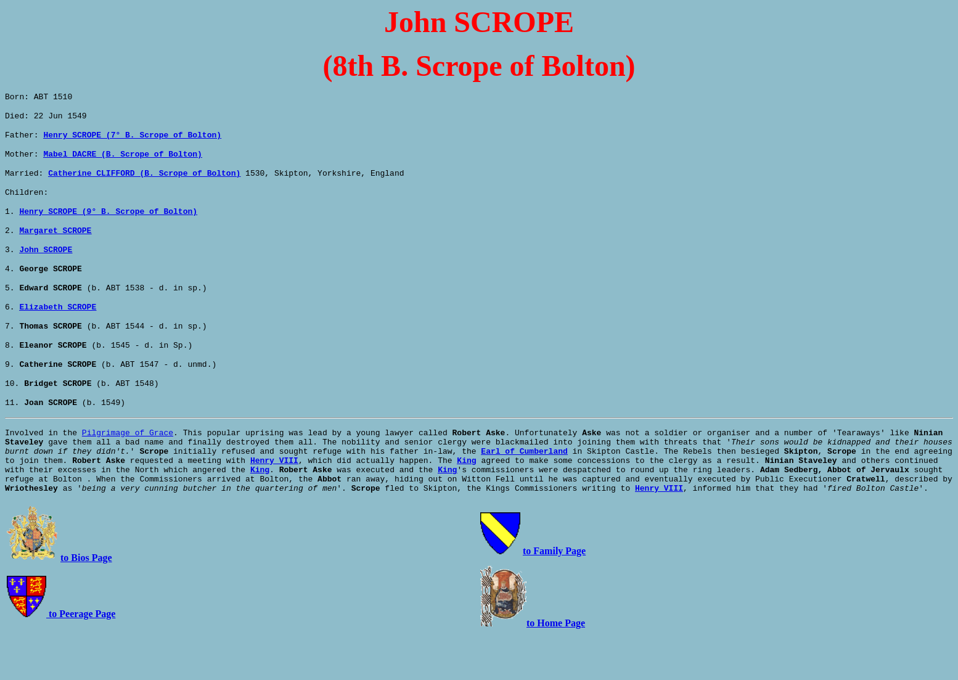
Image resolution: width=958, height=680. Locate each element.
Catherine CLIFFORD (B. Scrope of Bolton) (144, 181)
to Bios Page (86, 602)
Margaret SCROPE (55, 244)
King (466, 498)
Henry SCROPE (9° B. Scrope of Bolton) (108, 223)
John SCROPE (45, 265)
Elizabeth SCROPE (57, 328)
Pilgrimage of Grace (127, 465)
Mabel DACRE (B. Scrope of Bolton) (122, 160)
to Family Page (554, 595)
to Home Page (555, 667)
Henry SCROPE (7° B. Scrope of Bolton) (132, 139)
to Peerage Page (80, 658)
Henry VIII (274, 498)
